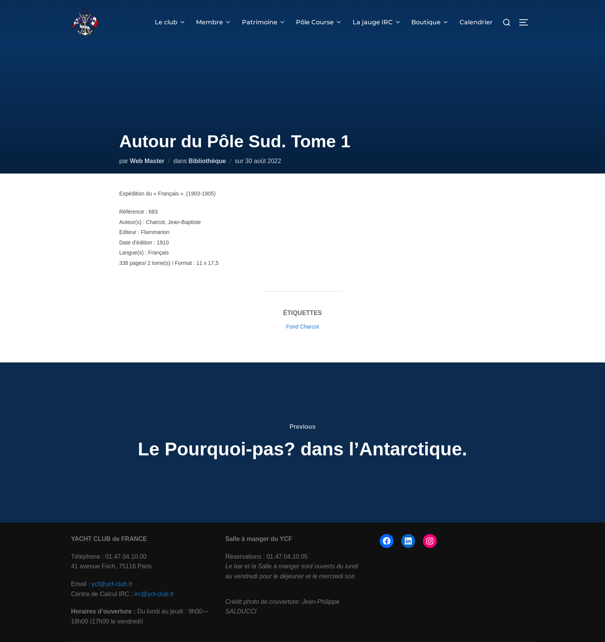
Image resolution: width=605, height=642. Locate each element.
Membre (214, 22)
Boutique (430, 22)
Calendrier (476, 22)
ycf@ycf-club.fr (111, 584)
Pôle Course (319, 22)
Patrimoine (264, 22)
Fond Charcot (302, 327)
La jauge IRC (377, 22)
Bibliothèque (207, 161)
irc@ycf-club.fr (154, 594)
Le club (170, 22)
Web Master (147, 161)
